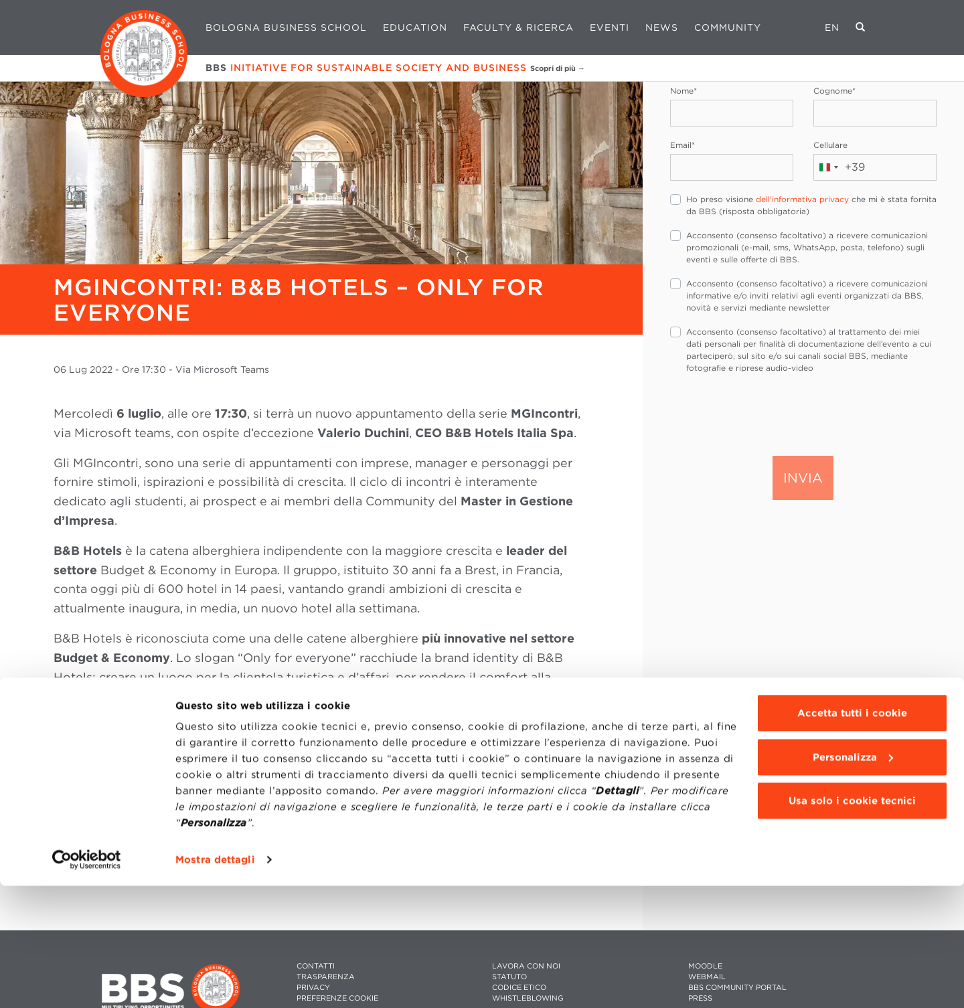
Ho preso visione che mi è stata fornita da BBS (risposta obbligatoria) (811, 205)
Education (415, 27)
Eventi (609, 27)
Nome (683, 91)
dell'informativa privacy (802, 199)
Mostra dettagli (215, 982)
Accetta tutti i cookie (852, 835)
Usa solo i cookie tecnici (852, 923)
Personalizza (853, 879)
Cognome (834, 91)
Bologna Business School (286, 27)
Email (682, 145)
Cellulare (830, 145)
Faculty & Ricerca (518, 27)
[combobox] (839, 167)
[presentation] (772, 414)
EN (832, 27)
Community (727, 27)
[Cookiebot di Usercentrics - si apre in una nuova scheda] (86, 982)
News (661, 27)
